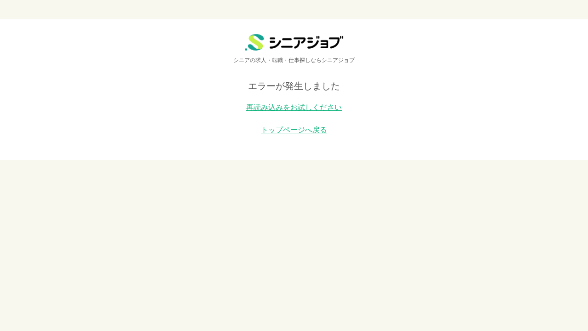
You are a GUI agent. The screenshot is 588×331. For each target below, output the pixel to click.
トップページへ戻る (294, 130)
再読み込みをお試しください (294, 107)
